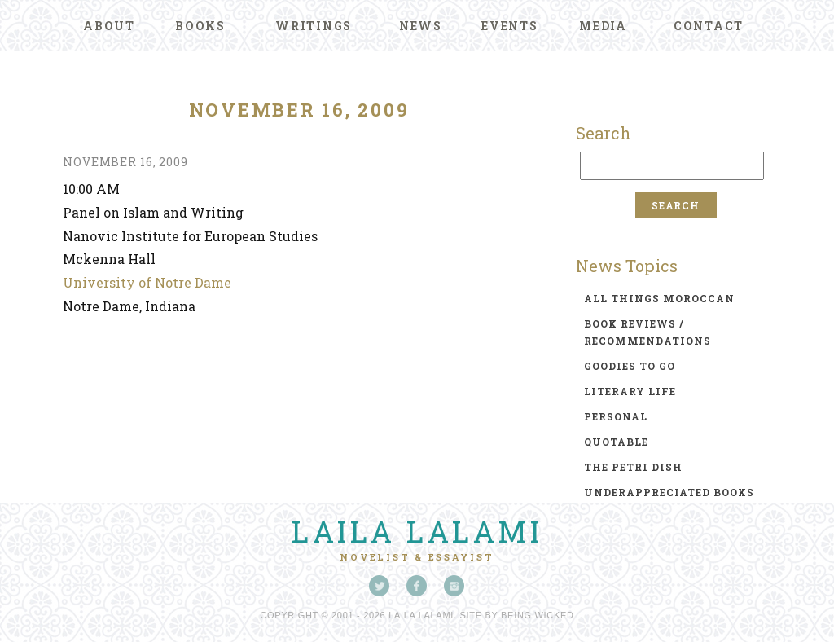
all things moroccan (659, 298)
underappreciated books (669, 492)
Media (603, 25)
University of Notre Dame (147, 282)
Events (509, 25)
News (420, 25)
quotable (616, 441)
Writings (313, 25)
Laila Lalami (417, 531)
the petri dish (633, 466)
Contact (709, 25)
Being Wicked (537, 615)
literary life (630, 391)
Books (200, 25)
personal (615, 416)
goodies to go (629, 365)
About (109, 25)
